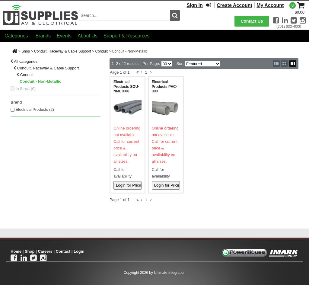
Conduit (101, 51)
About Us (87, 35)
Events (64, 35)
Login (79, 251)
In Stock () (26, 88)
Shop (25, 51)
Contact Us (252, 21)
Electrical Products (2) (35, 109)
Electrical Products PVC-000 (164, 86)
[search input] (124, 15)
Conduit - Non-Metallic (40, 81)
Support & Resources (126, 35)
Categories (16, 35)
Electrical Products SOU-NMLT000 (126, 86)
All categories (25, 61)
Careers (45, 251)
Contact (63, 251)
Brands (43, 35)
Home (16, 251)
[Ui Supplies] (40, 15)
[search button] (175, 15)
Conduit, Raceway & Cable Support (62, 51)
